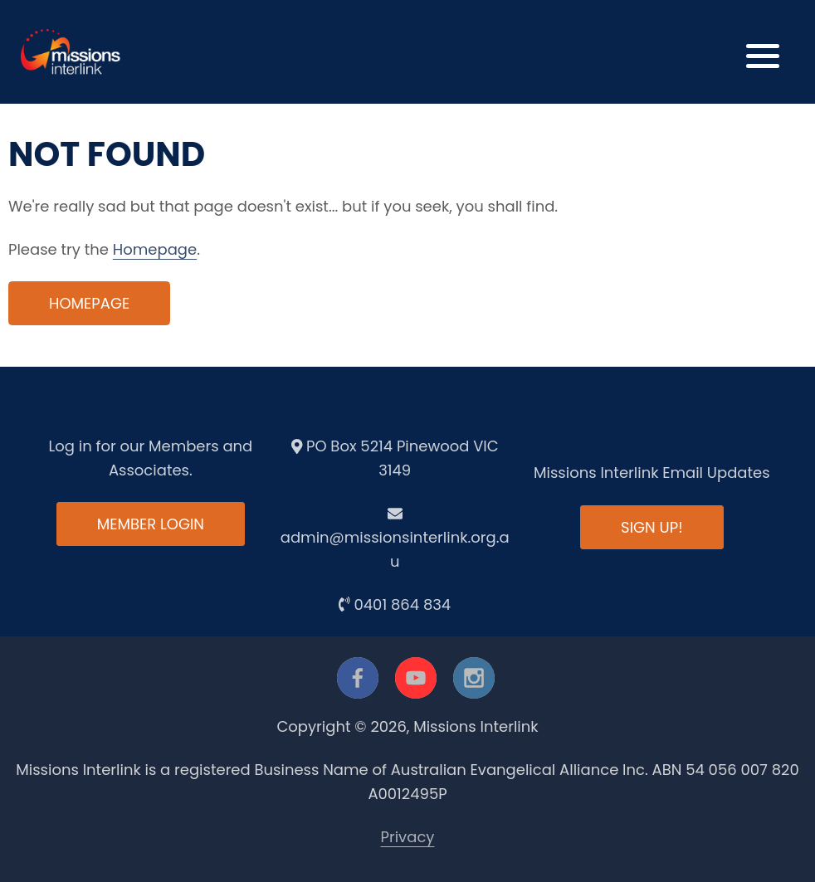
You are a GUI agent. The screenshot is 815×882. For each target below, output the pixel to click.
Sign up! (651, 527)
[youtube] (416, 678)
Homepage (155, 249)
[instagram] (474, 678)
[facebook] (357, 678)
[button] (762, 52)
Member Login (150, 524)
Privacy (408, 836)
